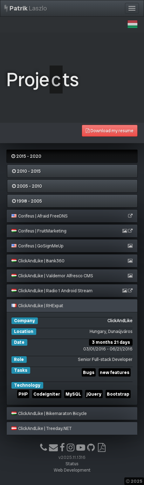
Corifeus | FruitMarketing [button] (38, 231)
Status (72, 464)
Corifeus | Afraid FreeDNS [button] (39, 216)
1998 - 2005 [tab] (27, 201)
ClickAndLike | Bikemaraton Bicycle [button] (49, 413)
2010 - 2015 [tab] (26, 171)
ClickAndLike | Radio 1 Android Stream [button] (52, 291)
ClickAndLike (120, 320)
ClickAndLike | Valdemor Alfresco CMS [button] (52, 276)
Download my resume (110, 131)
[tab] (72, 216)
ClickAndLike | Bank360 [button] (38, 261)
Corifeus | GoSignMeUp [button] (37, 246)
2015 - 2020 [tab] (26, 156)
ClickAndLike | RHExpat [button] (37, 305)
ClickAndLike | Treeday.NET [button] (41, 428)
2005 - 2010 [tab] (27, 186)
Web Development (72, 470)
